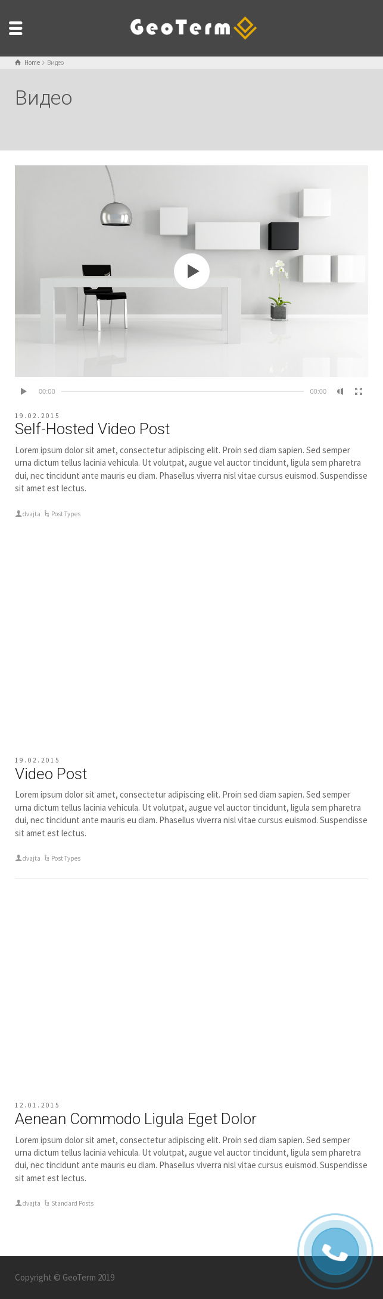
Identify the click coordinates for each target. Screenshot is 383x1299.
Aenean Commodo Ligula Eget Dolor (136, 1119)
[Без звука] (340, 391)
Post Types (65, 514)
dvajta (32, 514)
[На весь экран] (358, 391)
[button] (192, 271)
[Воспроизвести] (24, 391)
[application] (191, 271)
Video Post (51, 774)
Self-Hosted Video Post (92, 429)
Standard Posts (72, 1203)
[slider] (182, 391)
